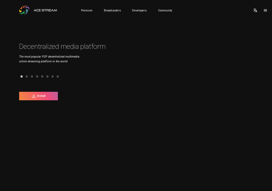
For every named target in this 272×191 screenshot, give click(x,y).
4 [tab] (30, 76)
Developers (139, 10)
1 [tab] (15, 76)
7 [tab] (46, 76)
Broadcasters (112, 10)
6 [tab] (41, 76)
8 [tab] (51, 76)
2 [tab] (20, 76)
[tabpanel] (67, 57)
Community (165, 10)
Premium (86, 10)
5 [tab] (36, 76)
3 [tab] (25, 76)
